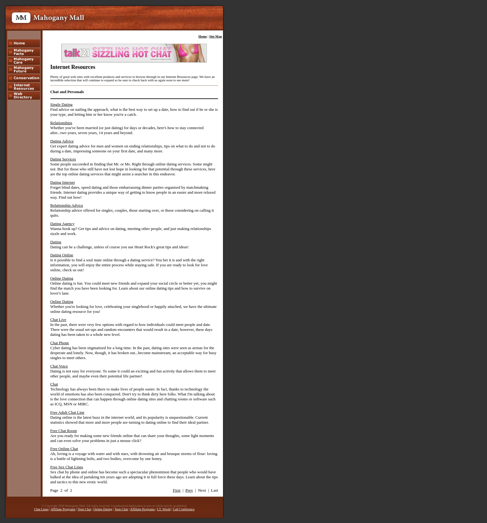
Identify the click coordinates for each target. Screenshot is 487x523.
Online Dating (61, 278)
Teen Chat (84, 509)
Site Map (215, 36)
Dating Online (61, 255)
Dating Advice (62, 141)
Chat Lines (41, 509)
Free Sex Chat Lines (66, 467)
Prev (189, 490)
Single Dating (61, 104)
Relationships (61, 122)
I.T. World (164, 509)
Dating (55, 242)
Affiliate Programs (63, 509)
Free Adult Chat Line (67, 412)
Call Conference (184, 509)
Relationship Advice (66, 205)
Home (202, 36)
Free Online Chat (64, 448)
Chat (54, 384)
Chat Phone (59, 342)
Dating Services (63, 159)
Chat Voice (59, 366)
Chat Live (58, 319)
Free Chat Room (63, 430)
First (176, 490)
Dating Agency (62, 223)
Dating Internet (62, 182)
